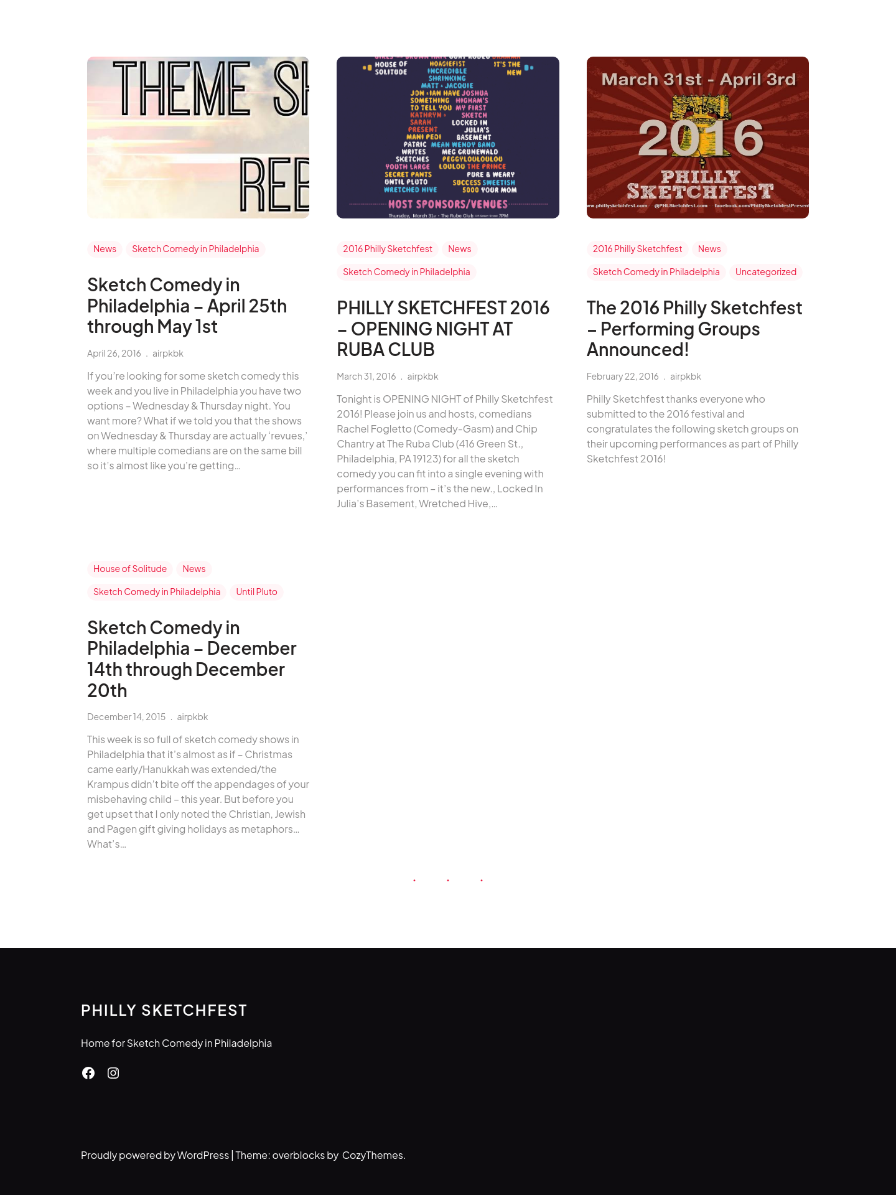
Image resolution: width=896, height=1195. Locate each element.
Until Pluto (257, 591)
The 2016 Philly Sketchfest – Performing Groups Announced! (695, 328)
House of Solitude (130, 568)
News (104, 248)
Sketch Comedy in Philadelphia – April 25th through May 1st (187, 305)
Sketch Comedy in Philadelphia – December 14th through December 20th (192, 658)
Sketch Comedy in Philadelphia (195, 248)
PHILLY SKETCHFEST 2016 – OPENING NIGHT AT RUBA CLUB (443, 328)
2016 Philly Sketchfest (387, 248)
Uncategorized (765, 271)
